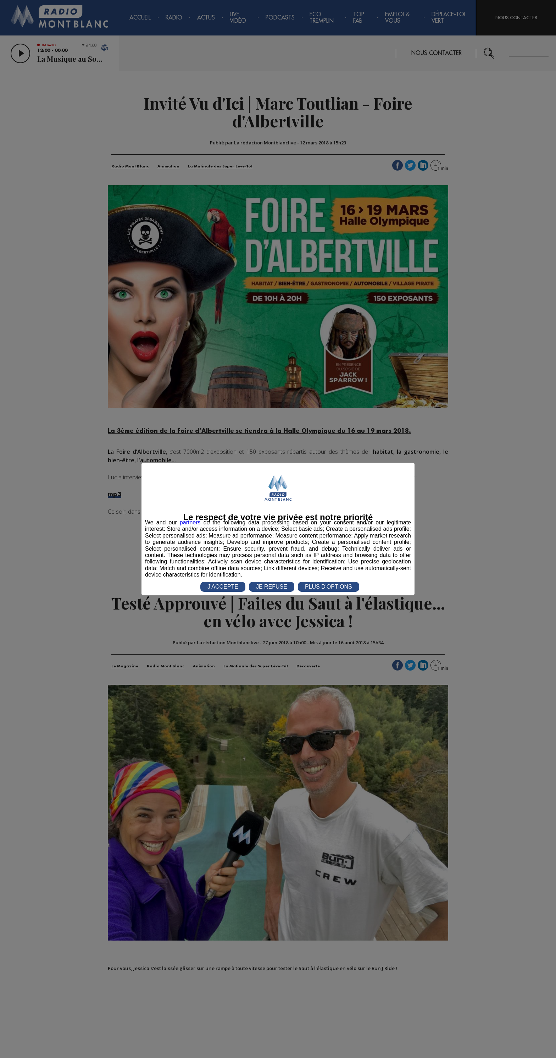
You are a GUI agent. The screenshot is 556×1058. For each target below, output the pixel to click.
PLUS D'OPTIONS (328, 587)
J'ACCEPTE (222, 587)
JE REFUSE (271, 587)
